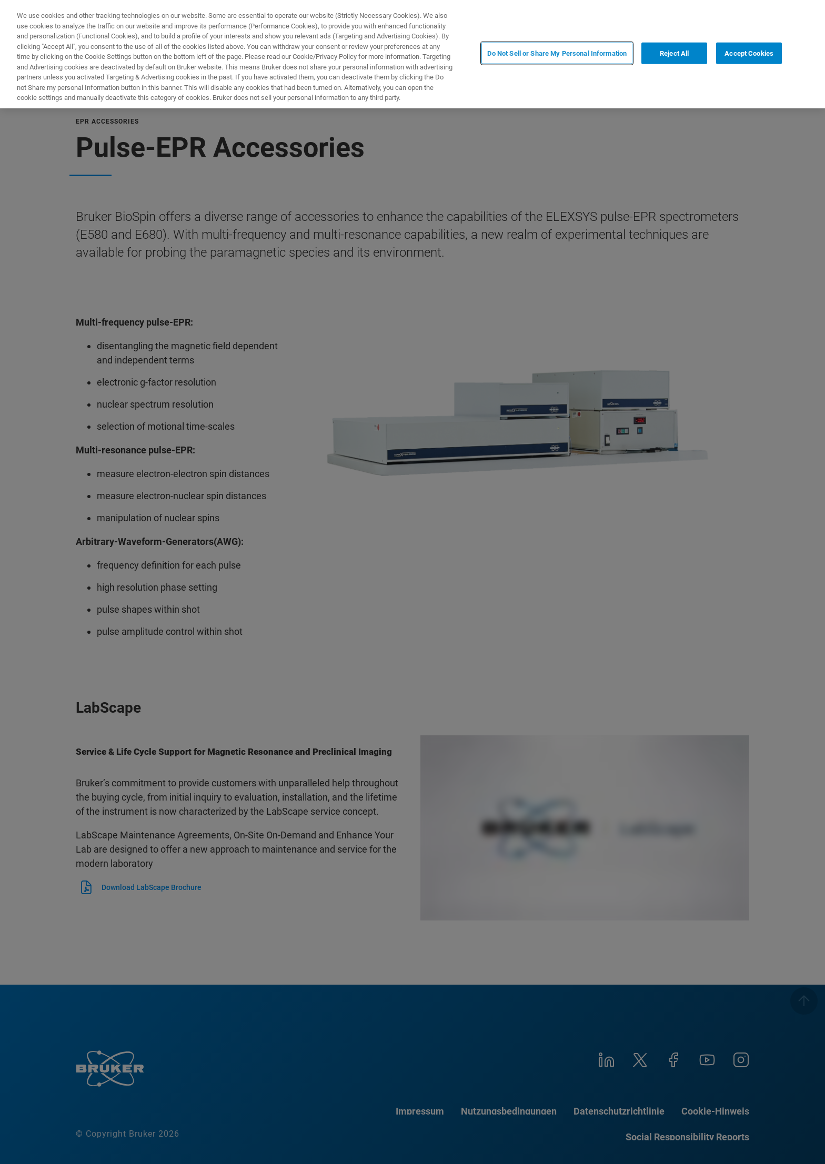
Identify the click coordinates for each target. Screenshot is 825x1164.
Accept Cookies (749, 53)
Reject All (674, 53)
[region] (412, 54)
